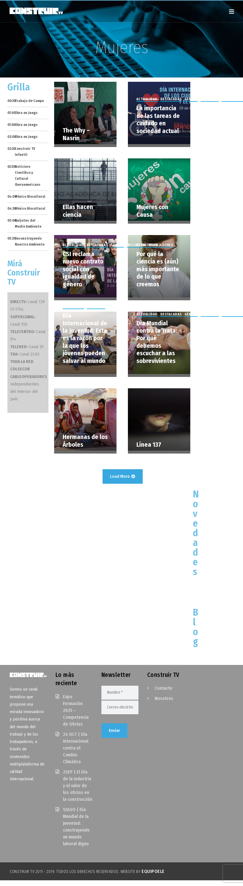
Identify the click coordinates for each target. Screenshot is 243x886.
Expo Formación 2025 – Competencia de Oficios (76, 710)
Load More (122, 476)
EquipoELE (153, 871)
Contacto (163, 688)
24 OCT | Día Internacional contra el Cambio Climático (75, 748)
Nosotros (164, 698)
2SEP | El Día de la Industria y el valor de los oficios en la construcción (77, 785)
